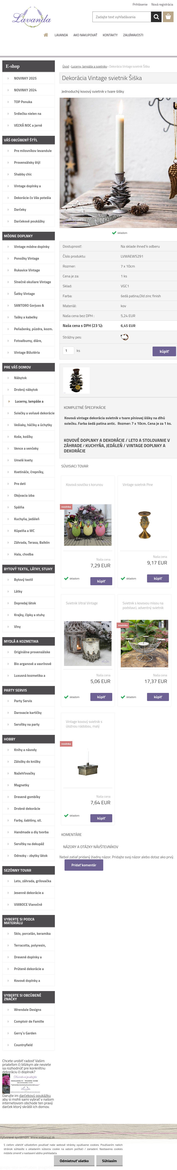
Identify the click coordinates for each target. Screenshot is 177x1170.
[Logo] (31, 17)
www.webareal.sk (43, 1137)
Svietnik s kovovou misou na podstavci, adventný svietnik (143, 605)
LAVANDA (61, 35)
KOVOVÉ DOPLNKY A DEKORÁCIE (94, 440)
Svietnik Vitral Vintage (82, 603)
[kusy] (68, 351)
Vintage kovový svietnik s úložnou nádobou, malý (84, 724)
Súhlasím (109, 1161)
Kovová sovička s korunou (84, 484)
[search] (156, 17)
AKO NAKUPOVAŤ (85, 35)
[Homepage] (46, 35)
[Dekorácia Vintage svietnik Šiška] (76, 368)
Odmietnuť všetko (74, 1161)
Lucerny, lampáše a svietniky (89, 66)
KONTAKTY (110, 35)
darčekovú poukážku (35, 1095)
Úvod (65, 66)
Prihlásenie (140, 4)
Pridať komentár (83, 865)
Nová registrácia (162, 4)
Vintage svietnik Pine (138, 484)
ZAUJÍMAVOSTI (133, 35)
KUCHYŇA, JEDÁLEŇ (103, 445)
